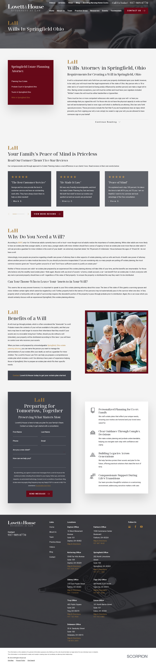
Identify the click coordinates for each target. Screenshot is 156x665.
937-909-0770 (139, 2)
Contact (52, 557)
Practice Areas (55, 542)
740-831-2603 (72, 641)
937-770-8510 (72, 593)
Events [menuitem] (105, 11)
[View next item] (28, 214)
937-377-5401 (99, 572)
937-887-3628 (99, 593)
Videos (52, 3)
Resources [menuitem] (94, 11)
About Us (52, 532)
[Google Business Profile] (129, 526)
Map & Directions (74, 544)
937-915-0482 (99, 617)
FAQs (70, 3)
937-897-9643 (99, 543)
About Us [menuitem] (61, 11)
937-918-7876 (72, 569)
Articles (61, 3)
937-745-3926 (72, 617)
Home (51, 527)
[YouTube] (141, 526)
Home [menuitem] (51, 11)
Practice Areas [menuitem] (81, 11)
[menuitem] (30, 81)
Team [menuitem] (69, 11)
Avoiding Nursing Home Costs (95, 3)
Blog (78, 3)
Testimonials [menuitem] (116, 11)
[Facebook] (135, 526)
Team (51, 537)
